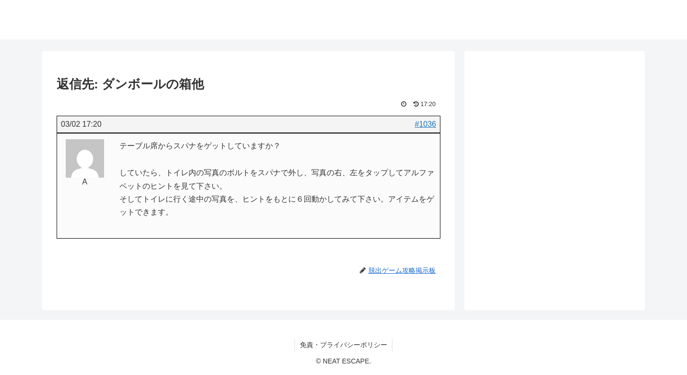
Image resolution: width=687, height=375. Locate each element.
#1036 (426, 124)
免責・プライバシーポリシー (343, 345)
